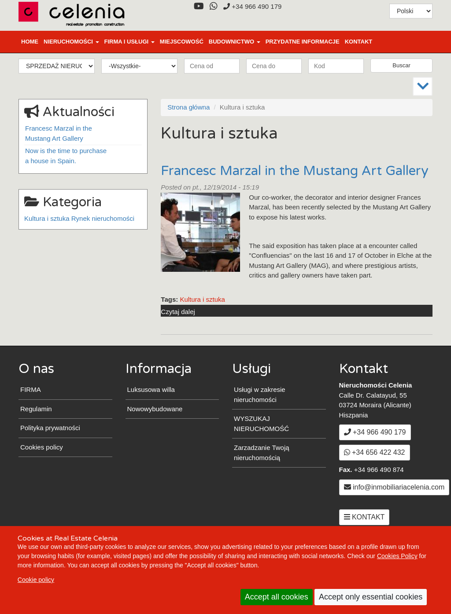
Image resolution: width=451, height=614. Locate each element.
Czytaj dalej (178, 311)
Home (29, 41)
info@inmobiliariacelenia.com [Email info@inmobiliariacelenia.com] (394, 487)
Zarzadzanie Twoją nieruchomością (261, 452)
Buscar (401, 65)
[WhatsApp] (213, 6)
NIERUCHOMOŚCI (71, 41)
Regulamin (36, 409)
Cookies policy (41, 447)
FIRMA (30, 389)
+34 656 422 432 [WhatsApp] (374, 452)
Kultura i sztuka (202, 299)
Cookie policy (36, 579)
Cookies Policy (397, 555)
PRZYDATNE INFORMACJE (303, 41)
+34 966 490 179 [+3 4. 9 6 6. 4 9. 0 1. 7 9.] (252, 6)
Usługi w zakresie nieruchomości (259, 394)
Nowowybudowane (155, 409)
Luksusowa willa (151, 389)
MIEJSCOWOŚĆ (181, 41)
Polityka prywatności (50, 427)
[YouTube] (198, 6)
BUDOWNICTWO (234, 41)
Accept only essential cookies (370, 596)
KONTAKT (359, 41)
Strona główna (188, 107)
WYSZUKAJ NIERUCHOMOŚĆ (261, 423)
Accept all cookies (276, 596)
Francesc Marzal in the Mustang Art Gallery (295, 171)
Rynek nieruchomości (102, 218)
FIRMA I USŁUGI (129, 41)
